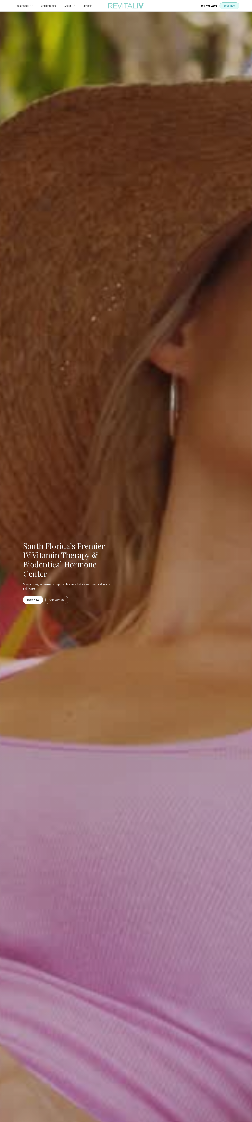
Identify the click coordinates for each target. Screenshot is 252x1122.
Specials (87, 5)
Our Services (57, 599)
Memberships (48, 5)
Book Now (229, 5)
